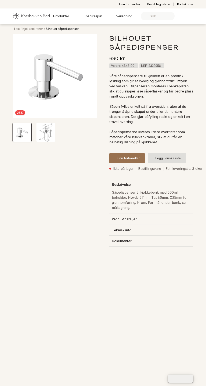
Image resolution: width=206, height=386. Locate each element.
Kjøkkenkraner (32, 29)
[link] (183, 16)
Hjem (16, 29)
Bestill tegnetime (158, 4)
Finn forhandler (129, 4)
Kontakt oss (185, 4)
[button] (63, 16)
